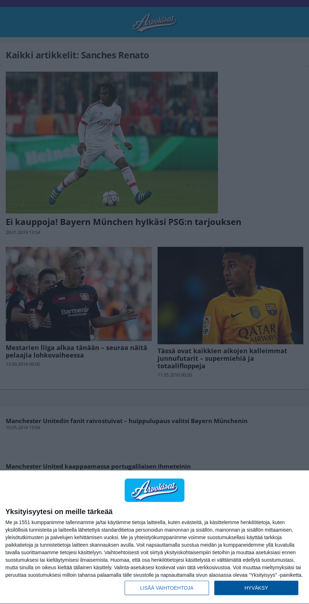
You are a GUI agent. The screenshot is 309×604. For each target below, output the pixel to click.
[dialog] (154, 537)
